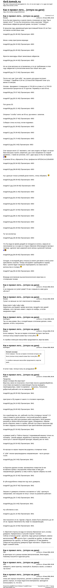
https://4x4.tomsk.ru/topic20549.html (14, 12)
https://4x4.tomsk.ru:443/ (10, 5)
